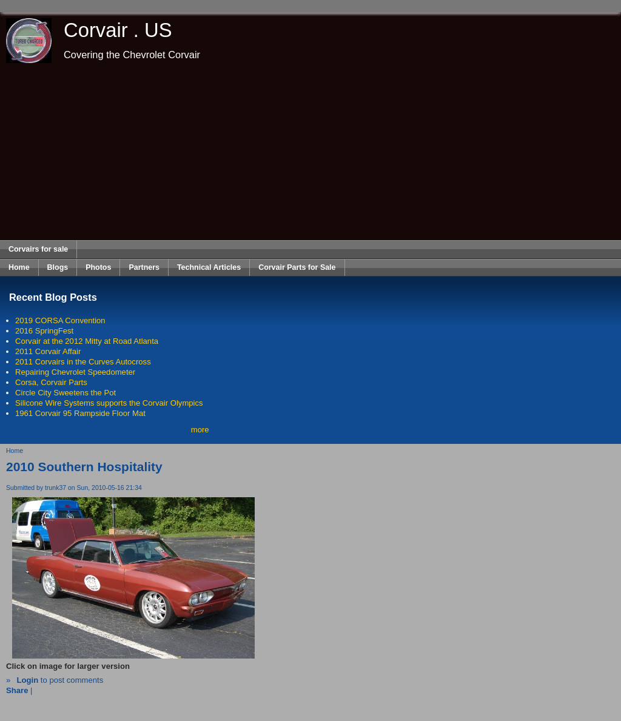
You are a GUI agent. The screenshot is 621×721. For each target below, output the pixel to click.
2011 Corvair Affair (48, 351)
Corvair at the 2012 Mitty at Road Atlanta (86, 341)
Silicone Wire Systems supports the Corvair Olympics (109, 402)
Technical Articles (209, 267)
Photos (98, 267)
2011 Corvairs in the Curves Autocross (83, 361)
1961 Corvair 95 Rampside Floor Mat (80, 413)
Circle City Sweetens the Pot (65, 392)
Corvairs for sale (38, 249)
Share (17, 690)
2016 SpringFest (44, 330)
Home (19, 267)
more (200, 429)
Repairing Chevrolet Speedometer (75, 372)
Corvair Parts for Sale (296, 267)
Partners (144, 267)
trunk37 (55, 488)
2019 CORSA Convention (60, 320)
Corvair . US (118, 30)
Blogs (58, 267)
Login (27, 680)
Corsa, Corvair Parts (51, 382)
